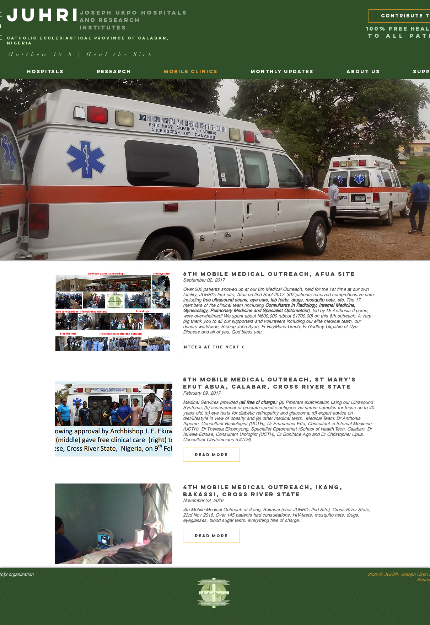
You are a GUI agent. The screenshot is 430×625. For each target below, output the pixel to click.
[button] (213, 347)
